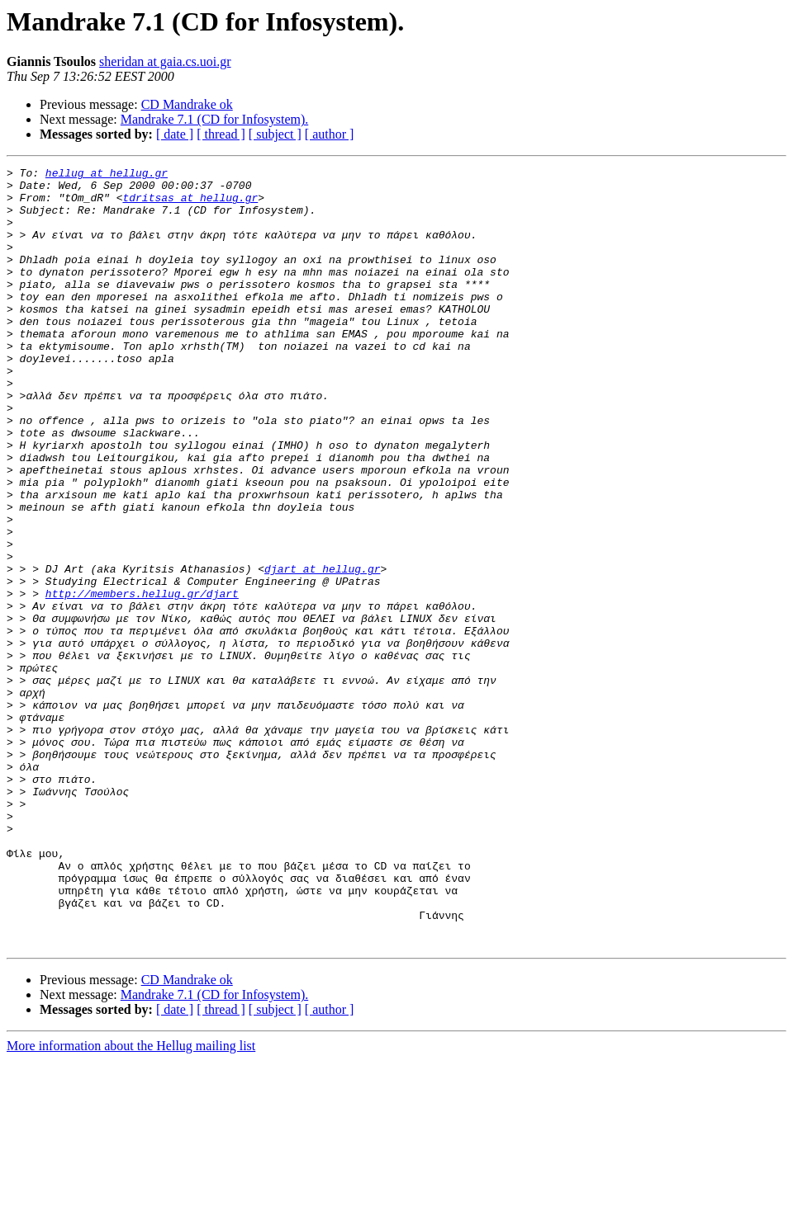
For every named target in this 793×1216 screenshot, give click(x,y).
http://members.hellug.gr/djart (142, 679)
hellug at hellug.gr (106, 174)
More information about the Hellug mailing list (131, 1202)
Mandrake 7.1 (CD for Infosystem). (215, 119)
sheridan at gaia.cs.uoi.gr (165, 61)
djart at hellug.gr (322, 650)
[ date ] (174, 134)
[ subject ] (275, 134)
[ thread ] (221, 134)
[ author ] (329, 134)
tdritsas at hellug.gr (190, 204)
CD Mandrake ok (187, 104)
